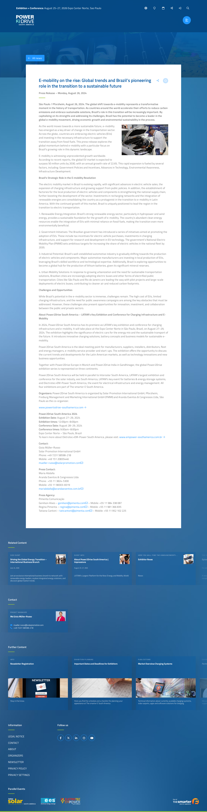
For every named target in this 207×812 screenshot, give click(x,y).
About (12, 749)
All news (34, 58)
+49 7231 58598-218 (21, 627)
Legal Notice (16, 736)
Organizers (15, 755)
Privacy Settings (19, 775)
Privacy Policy (17, 768)
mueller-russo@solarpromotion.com (26, 625)
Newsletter (16, 762)
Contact (13, 743)
